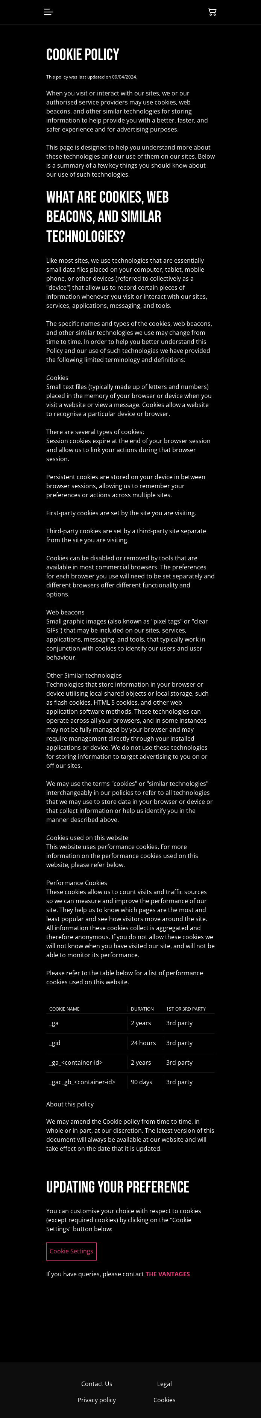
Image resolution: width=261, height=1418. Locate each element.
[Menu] (48, 12)
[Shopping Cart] (212, 12)
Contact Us (96, 1384)
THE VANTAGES (168, 1274)
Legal (164, 1384)
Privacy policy (96, 1400)
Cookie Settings (71, 1251)
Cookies (164, 1400)
